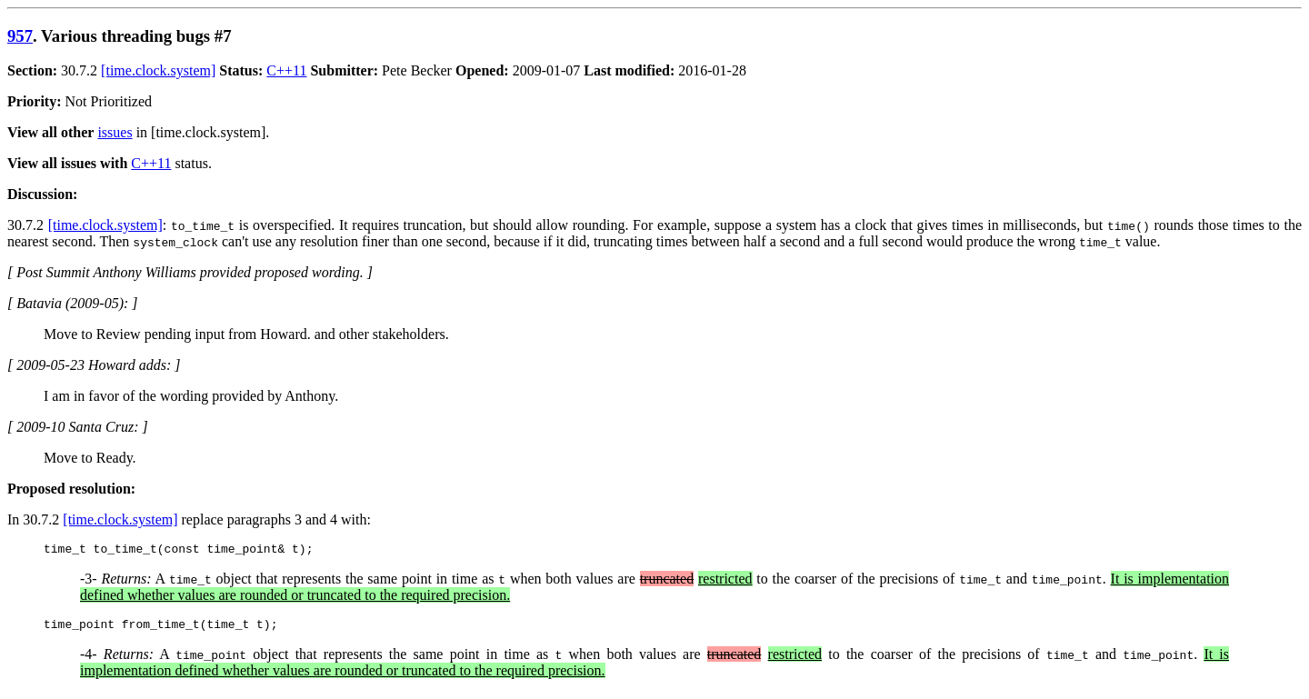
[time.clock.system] (158, 70)
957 (20, 35)
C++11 (286, 70)
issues (114, 132)
